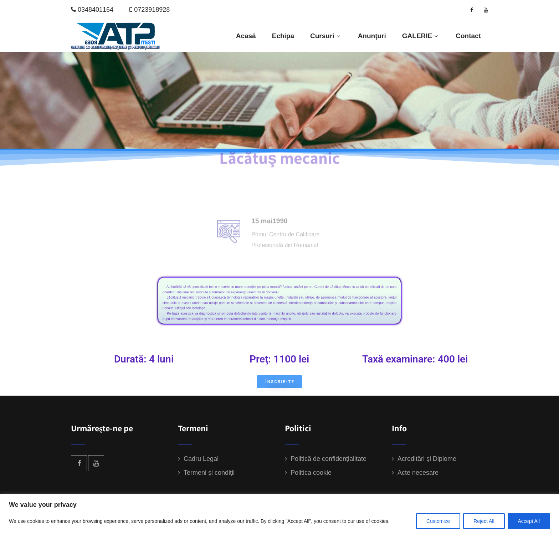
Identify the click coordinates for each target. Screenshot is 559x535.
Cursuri (326, 36)
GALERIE (421, 36)
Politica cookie (311, 472)
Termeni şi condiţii (209, 472)
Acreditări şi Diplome (427, 458)
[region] (279, 514)
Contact (468, 36)
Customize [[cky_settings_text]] (438, 521)
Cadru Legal (201, 458)
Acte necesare (418, 472)
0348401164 (95, 9)
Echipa (283, 36)
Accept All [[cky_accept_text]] (529, 521)
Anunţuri (372, 36)
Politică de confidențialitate (328, 458)
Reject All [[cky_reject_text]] (483, 521)
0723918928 (152, 9)
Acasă (246, 36)
